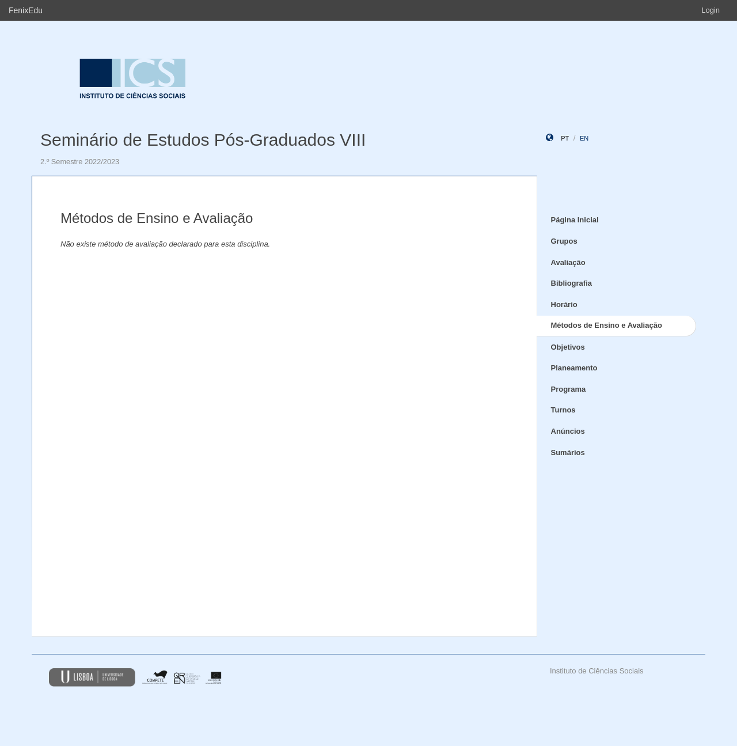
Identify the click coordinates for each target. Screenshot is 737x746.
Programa (568, 389)
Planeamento (574, 367)
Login (710, 10)
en (584, 138)
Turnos (563, 410)
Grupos (564, 241)
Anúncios (568, 431)
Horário (564, 304)
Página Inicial (575, 219)
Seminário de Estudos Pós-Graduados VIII (203, 139)
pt (565, 138)
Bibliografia (571, 283)
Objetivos (568, 347)
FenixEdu (26, 10)
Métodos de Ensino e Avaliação (606, 325)
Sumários (568, 452)
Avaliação (568, 262)
